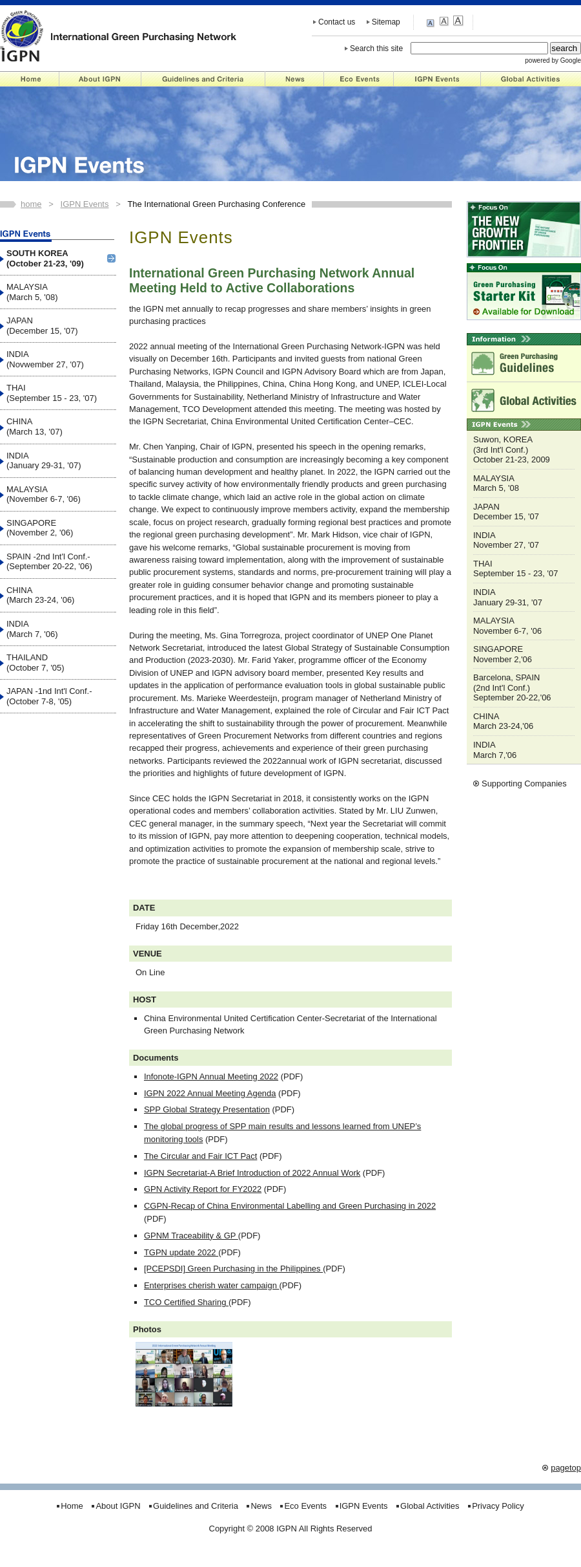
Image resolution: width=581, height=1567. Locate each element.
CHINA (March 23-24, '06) (40, 595)
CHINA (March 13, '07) (34, 426)
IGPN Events (437, 79)
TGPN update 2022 (181, 1252)
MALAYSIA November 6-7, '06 (507, 626)
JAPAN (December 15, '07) (41, 326)
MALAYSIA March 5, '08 (496, 483)
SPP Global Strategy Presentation (207, 1109)
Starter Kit (524, 291)
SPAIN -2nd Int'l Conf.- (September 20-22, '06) (49, 562)
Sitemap (386, 22)
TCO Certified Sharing (186, 1302)
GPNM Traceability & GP (191, 1235)
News (294, 79)
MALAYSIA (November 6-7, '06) (43, 494)
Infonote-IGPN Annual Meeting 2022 (211, 1076)
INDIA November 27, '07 (506, 540)
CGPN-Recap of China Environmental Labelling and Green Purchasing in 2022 (290, 1206)
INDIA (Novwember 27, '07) (45, 359)
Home (29, 79)
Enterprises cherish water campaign (212, 1285)
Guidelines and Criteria (203, 79)
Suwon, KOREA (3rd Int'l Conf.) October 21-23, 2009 (511, 449)
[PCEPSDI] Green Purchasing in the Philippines (233, 1268)
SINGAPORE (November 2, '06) (39, 528)
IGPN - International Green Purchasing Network (119, 35)
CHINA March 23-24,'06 (503, 721)
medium (445, 21)
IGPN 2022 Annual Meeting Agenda (210, 1093)
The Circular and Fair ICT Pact (200, 1156)
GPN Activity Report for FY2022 (202, 1189)
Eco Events (359, 79)
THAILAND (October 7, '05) (35, 663)
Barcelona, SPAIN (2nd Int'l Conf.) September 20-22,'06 (512, 687)
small (432, 22)
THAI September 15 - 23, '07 (515, 569)
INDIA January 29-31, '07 (507, 597)
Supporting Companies (524, 783)
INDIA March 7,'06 (494, 750)
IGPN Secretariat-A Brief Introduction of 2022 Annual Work (252, 1173)
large (458, 21)
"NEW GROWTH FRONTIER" (524, 229)
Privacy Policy (498, 1506)
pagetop (566, 1468)
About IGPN (100, 79)
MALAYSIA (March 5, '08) (32, 292)
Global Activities (531, 79)
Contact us (336, 22)
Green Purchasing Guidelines (524, 363)
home (31, 204)
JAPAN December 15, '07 (506, 512)
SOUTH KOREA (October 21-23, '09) (45, 258)
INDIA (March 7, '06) (32, 629)
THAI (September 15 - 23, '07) (51, 393)
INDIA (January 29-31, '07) (43, 461)
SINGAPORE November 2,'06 (502, 654)
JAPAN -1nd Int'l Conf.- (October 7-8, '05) (49, 696)
